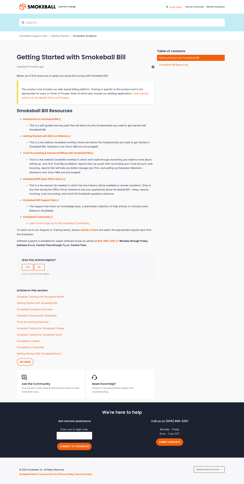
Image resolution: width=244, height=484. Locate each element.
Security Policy (84, 474)
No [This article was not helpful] (39, 267)
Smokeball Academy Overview (35, 309)
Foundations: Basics (28, 341)
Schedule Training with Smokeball (36, 315)
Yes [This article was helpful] (27, 267)
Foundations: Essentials (31, 347)
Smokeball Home (28, 474)
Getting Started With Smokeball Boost (39, 353)
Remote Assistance (215, 7)
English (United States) (207, 469)
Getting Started (60, 35)
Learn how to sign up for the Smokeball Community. (59, 223)
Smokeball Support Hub (33, 35)
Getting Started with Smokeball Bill (37, 303)
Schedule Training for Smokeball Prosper (41, 328)
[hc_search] (122, 22)
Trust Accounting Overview (33, 321)
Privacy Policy (66, 474)
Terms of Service (48, 474)
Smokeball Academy (85, 35)
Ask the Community (194, 7)
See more (25, 362)
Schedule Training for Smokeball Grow (39, 334)
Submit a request (169, 442)
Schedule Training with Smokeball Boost (40, 296)
